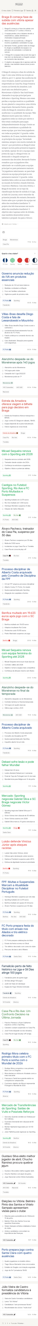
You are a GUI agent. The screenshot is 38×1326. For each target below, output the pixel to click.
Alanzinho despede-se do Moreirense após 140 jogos (18, 360)
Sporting (17, 300)
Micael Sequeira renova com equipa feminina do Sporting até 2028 (17, 653)
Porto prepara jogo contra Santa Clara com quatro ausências (18, 1253)
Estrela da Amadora (10, 433)
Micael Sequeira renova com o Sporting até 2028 (17, 452)
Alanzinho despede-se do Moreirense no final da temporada (17, 691)
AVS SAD (19, 387)
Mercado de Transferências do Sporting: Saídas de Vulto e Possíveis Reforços (19, 1108)
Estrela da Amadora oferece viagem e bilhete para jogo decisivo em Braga (17, 405)
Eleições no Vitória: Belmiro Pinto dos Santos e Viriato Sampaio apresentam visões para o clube (18, 1206)
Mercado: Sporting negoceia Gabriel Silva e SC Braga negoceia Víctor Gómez (19, 800)
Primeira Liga (20, 10)
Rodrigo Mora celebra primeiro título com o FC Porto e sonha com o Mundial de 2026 (16, 1058)
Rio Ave (14, 437)
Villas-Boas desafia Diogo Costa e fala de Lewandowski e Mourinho (17, 317)
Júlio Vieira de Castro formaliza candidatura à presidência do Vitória (16, 1290)
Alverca (15, 1002)
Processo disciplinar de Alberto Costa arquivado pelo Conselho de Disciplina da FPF (19, 574)
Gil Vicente (6, 1002)
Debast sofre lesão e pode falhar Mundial (18, 763)
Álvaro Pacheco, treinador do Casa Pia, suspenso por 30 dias (18, 532)
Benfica (6, 640)
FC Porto (7, 301)
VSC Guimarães (8, 387)
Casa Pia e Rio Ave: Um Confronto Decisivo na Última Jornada (16, 1014)
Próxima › (21, 1323)
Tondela (6, 442)
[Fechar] (34, 253)
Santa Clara (7, 832)
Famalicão (6, 305)
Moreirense (14, 240)
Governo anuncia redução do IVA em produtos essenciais (18, 277)
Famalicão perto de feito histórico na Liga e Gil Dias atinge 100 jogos (18, 969)
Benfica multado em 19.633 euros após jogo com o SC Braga (18, 616)
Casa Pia (6, 244)
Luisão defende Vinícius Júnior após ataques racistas (16, 845)
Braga (5, 240)
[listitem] (5, 261)
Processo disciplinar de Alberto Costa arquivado (17, 726)
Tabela (29, 10)
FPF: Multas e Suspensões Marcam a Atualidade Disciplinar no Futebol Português (18, 886)
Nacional (6, 392)
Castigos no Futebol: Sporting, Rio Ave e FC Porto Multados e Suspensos (15, 489)
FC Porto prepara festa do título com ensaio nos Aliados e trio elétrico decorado (18, 930)
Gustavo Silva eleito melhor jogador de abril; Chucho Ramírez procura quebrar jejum (18, 1161)
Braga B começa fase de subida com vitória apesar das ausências (18, 20)
